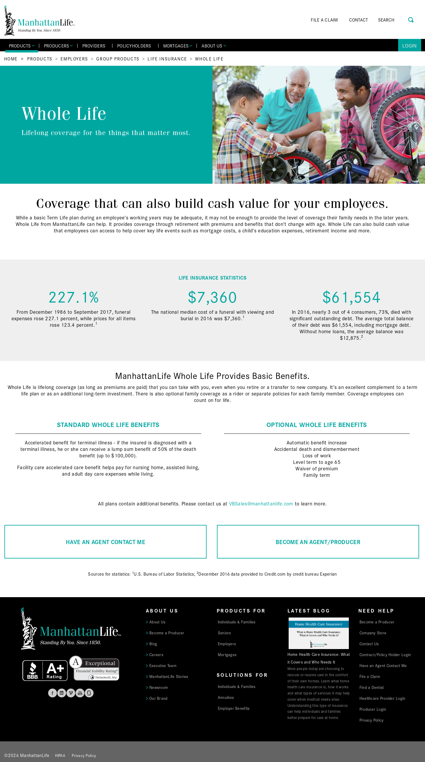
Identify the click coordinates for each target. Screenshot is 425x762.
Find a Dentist (371, 687)
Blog (153, 643)
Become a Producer (166, 632)
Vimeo (70, 693)
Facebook (52, 693)
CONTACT (358, 19)
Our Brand (158, 698)
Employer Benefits (234, 708)
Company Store (373, 632)
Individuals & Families (237, 622)
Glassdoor (89, 693)
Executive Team (162, 665)
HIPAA (60, 755)
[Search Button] (411, 19)
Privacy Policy (371, 720)
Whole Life (209, 58)
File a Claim (369, 676)
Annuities (226, 697)
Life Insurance (167, 58)
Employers (74, 58)
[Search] (394, 20)
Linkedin (61, 693)
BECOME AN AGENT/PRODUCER (318, 541)
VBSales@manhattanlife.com (261, 503)
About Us (157, 622)
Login (409, 45)
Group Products (117, 58)
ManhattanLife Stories (168, 676)
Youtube (80, 693)
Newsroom (158, 687)
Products (40, 58)
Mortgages (227, 654)
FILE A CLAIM (324, 19)
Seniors (224, 632)
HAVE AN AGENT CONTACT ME (105, 541)
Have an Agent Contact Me (383, 665)
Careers (156, 654)
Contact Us (369, 643)
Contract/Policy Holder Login (385, 654)
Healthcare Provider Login (382, 698)
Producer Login (372, 709)
